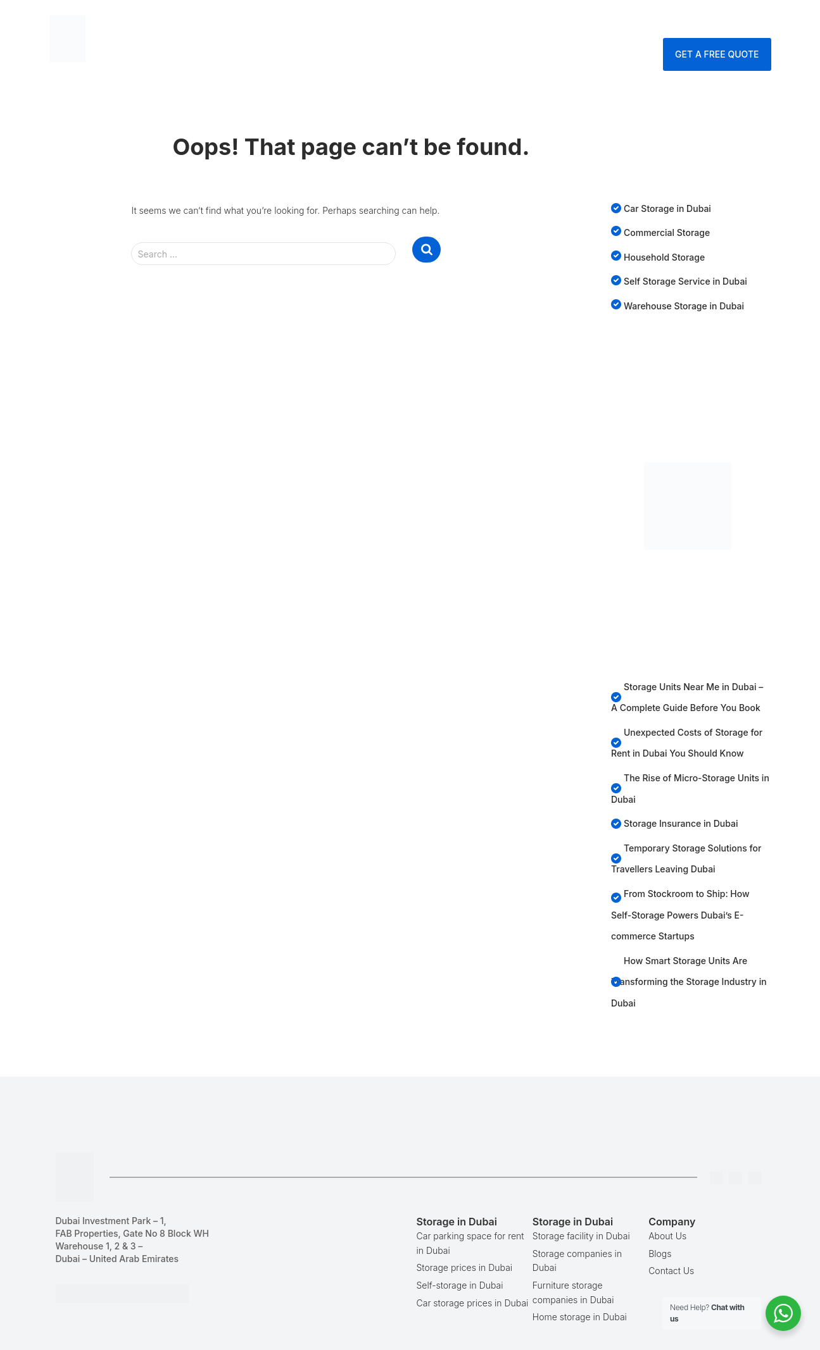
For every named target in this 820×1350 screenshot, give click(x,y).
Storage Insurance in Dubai (681, 823)
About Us (667, 1235)
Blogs (659, 1253)
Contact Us (650, 21)
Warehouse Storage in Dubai (684, 305)
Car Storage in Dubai (667, 208)
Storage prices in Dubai (465, 1267)
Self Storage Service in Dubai (685, 281)
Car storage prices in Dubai (473, 1302)
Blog (526, 21)
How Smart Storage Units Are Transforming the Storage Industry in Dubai (689, 981)
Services (469, 21)
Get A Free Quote (717, 54)
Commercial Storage (667, 232)
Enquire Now (729, 21)
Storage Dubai (383, 21)
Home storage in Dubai (580, 1316)
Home (311, 21)
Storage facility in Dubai (581, 1235)
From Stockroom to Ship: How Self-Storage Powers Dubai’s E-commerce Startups (680, 914)
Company (579, 21)
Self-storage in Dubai (460, 1285)
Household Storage (664, 257)
